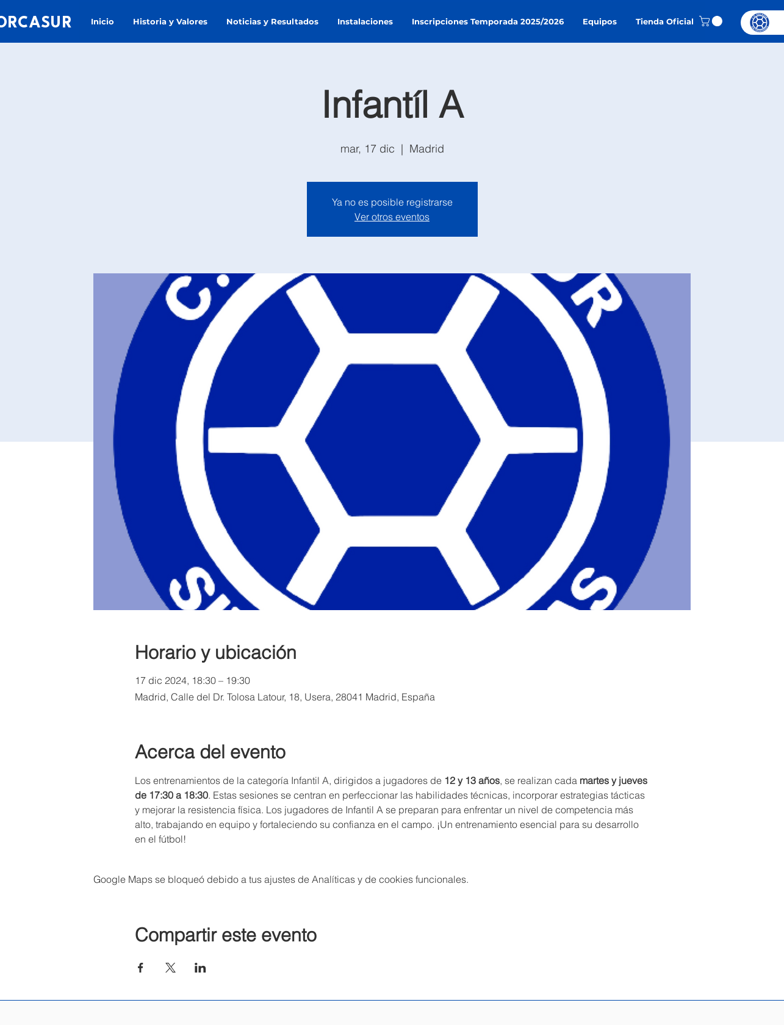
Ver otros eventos (392, 216)
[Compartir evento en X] (170, 968)
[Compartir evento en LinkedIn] (200, 968)
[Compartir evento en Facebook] (140, 968)
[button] (712, 21)
